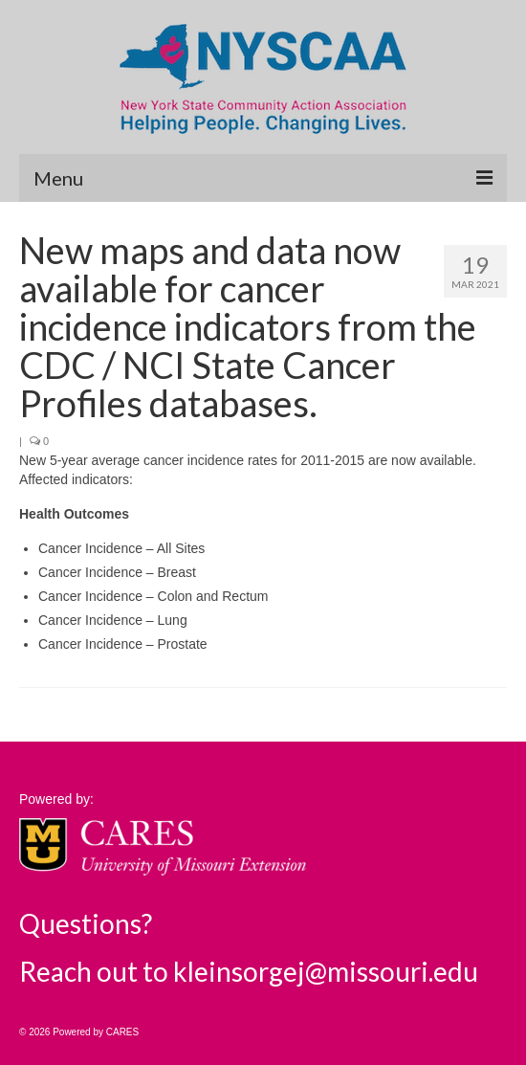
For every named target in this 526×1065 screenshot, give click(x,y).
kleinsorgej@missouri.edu (325, 971)
